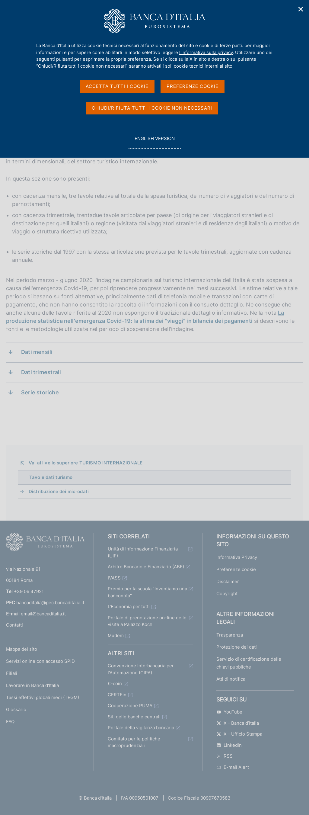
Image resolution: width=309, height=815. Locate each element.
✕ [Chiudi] (300, 9)
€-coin (115, 683)
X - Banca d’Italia (237, 723)
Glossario (16, 709)
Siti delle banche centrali (134, 717)
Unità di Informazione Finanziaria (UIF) (143, 552)
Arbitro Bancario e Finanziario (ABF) (146, 567)
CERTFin (117, 695)
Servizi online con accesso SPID (40, 661)
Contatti (14, 625)
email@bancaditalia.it (43, 614)
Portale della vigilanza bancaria (141, 727)
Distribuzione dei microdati (59, 491)
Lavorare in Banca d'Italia (32, 685)
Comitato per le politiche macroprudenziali (134, 742)
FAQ (10, 721)
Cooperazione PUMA (130, 705)
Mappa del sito (21, 649)
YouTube (229, 712)
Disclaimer (227, 581)
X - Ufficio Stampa (239, 734)
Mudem (116, 635)
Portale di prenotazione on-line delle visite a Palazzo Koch (147, 621)
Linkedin (229, 745)
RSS (224, 756)
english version (154, 142)
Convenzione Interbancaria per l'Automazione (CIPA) (141, 669)
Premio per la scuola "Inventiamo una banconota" (147, 592)
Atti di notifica (230, 679)
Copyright (226, 593)
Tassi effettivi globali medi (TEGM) (42, 697)
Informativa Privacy (236, 557)
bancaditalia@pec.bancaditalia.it (50, 602)
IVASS (114, 578)
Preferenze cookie (236, 569)
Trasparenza (229, 635)
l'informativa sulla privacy (206, 52)
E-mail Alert (232, 767)
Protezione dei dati (236, 647)
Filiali (11, 673)
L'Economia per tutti (129, 606)
